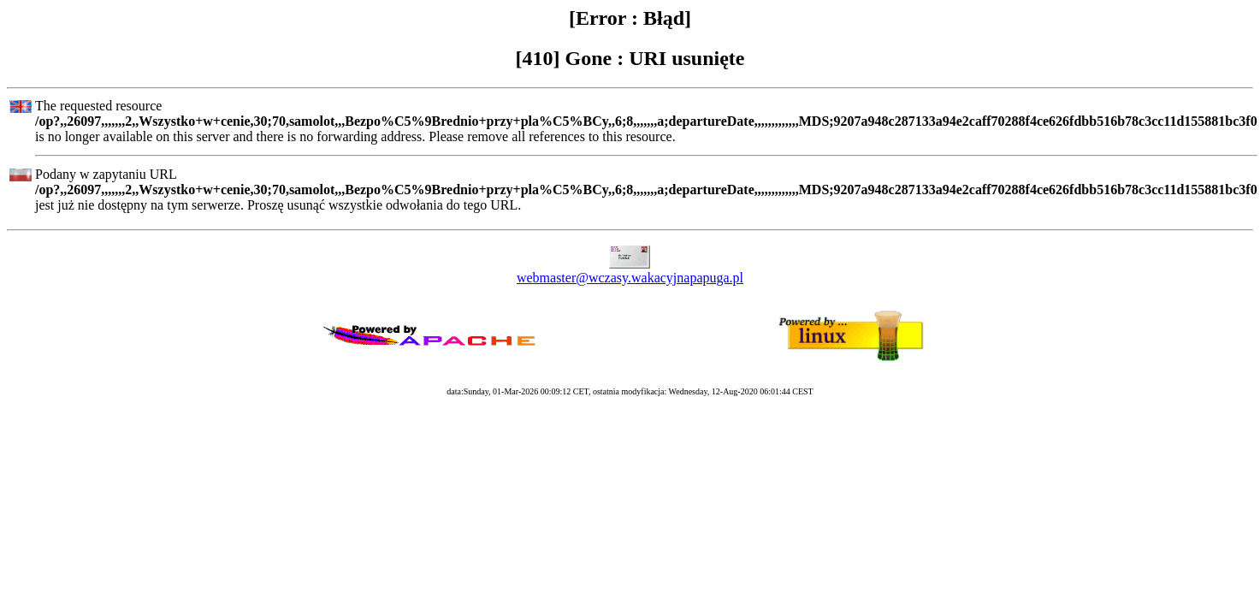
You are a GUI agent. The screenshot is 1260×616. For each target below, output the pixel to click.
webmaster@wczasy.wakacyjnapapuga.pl (630, 277)
